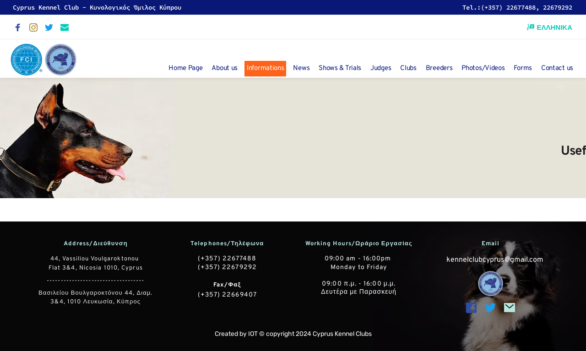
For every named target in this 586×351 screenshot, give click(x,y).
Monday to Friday (359, 267)
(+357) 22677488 (227, 259)
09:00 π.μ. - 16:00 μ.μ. (358, 284)
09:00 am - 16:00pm (359, 259)
